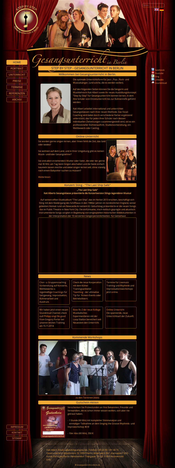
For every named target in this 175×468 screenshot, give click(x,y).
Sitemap (17, 438)
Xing (155, 76)
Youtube (157, 73)
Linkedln (157, 79)
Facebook (157, 69)
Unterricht (17, 74)
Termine (17, 87)
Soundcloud (161, 82)
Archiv (17, 99)
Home (17, 62)
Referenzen (17, 93)
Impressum (17, 426)
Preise (17, 81)
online (114, 292)
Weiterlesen (44, 177)
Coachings (58, 292)
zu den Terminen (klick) (87, 397)
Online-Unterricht (115, 309)
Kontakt (17, 432)
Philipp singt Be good (54, 316)
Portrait (16, 68)
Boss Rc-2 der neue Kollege (86, 309)
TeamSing (78, 292)
